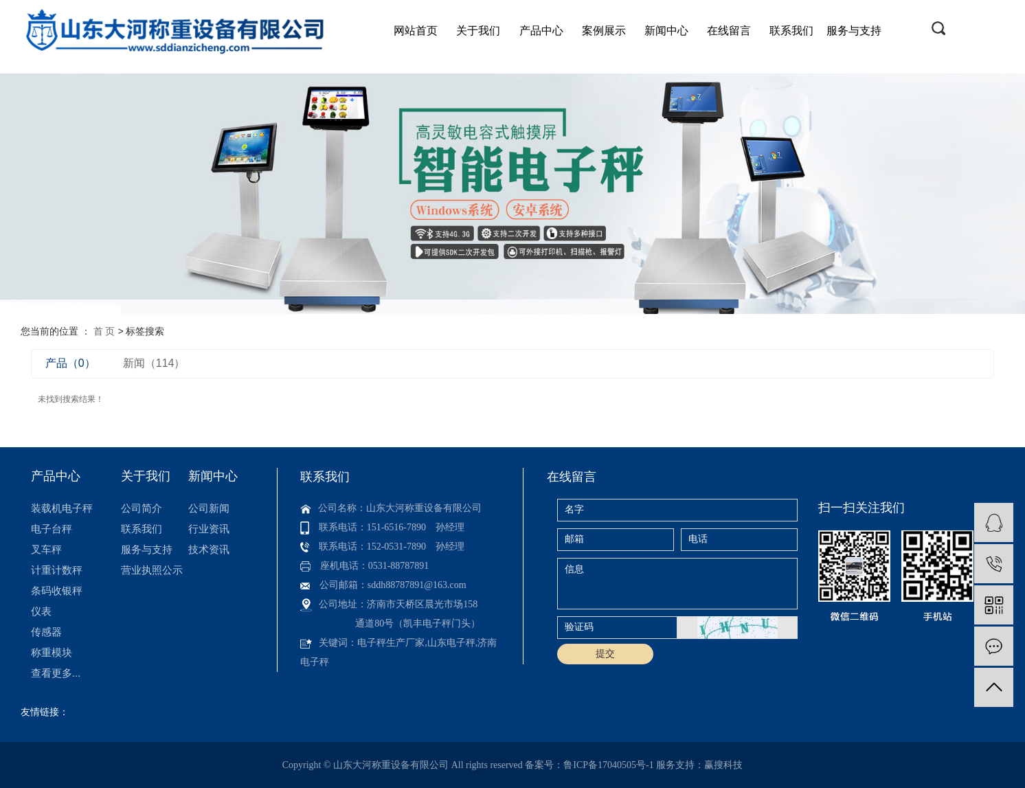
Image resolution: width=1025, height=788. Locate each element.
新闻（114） (154, 363)
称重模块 (51, 652)
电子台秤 (51, 528)
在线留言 (729, 30)
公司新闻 (208, 508)
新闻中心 (666, 30)
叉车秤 (46, 549)
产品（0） (70, 363)
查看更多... (56, 673)
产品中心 (541, 30)
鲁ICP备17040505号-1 (608, 765)
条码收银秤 (56, 590)
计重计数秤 (56, 570)
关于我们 (478, 30)
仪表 (41, 611)
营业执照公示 (152, 570)
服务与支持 (853, 30)
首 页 (104, 331)
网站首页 (416, 30)
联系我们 (791, 30)
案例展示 (604, 30)
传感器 (46, 632)
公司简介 (141, 508)
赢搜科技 (723, 765)
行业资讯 (208, 528)
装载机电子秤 (62, 508)
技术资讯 (208, 549)
